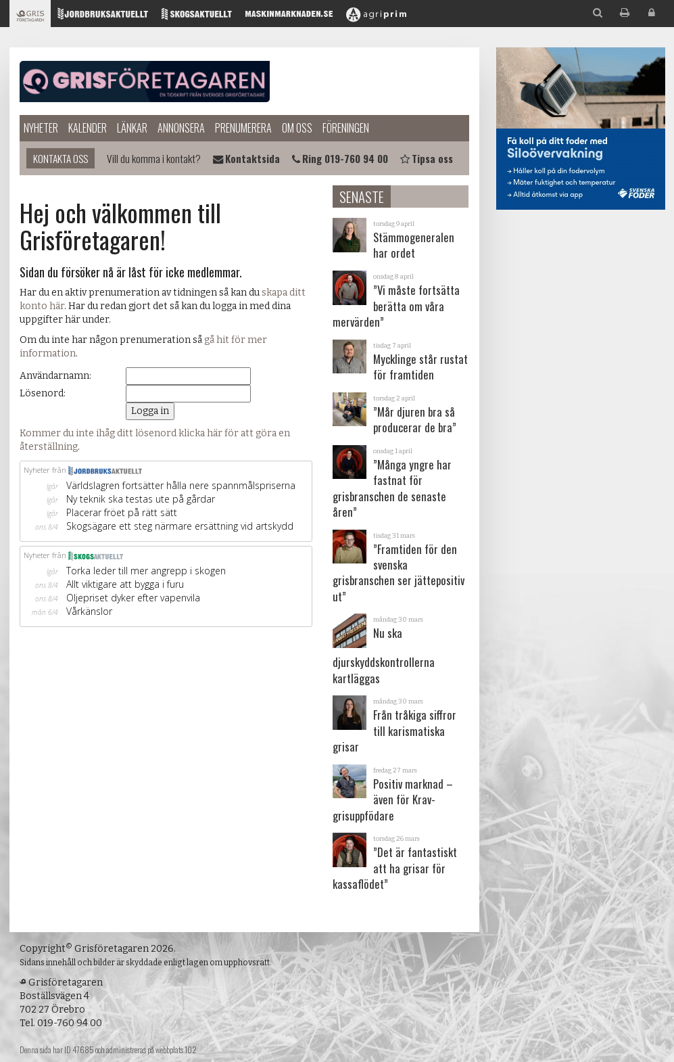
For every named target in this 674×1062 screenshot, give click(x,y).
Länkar (132, 128)
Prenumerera (243, 128)
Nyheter (41, 128)
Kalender (87, 128)
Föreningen (345, 128)
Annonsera (181, 128)
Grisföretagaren (145, 81)
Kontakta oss (60, 158)
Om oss (297, 128)
